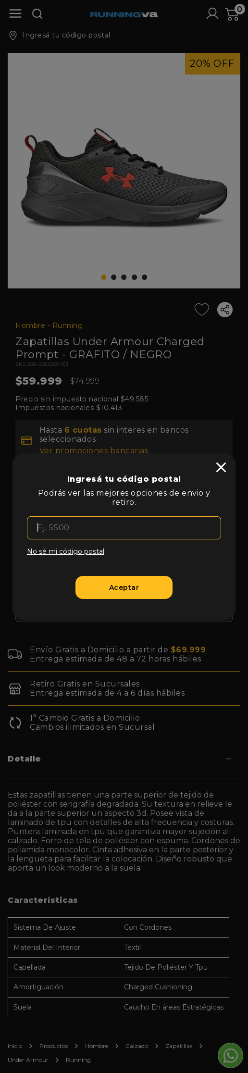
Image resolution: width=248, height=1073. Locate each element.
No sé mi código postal (65, 551)
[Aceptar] (124, 587)
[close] (221, 467)
